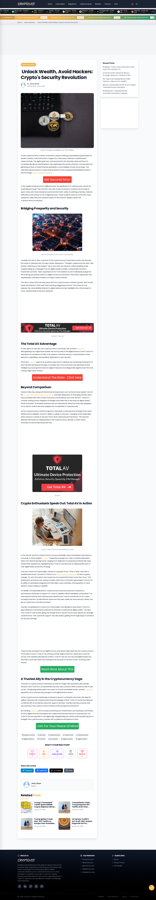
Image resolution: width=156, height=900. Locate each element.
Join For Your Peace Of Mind (57, 726)
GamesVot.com (87, 872)
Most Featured (29, 22)
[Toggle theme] (132, 4)
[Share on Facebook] (41, 770)
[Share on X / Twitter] (56, 770)
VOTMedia (117, 866)
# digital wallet (81, 739)
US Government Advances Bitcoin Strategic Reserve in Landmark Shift (117, 74)
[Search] (136, 4)
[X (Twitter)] (31, 886)
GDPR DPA (101, 896)
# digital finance (28, 739)
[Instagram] (36, 886)
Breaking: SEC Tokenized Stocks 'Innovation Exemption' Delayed (115, 92)
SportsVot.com (87, 866)
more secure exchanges (42, 173)
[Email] (42, 886)
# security (41, 735)
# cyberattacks (54, 735)
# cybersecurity (82, 735)
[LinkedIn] (25, 886)
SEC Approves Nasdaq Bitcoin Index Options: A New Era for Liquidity (116, 80)
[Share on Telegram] (27, 770)
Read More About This (57, 669)
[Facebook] (19, 886)
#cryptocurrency (28, 735)
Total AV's (89, 689)
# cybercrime (68, 735)
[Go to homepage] (26, 4)
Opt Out (124, 896)
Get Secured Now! (57, 179)
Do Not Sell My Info (113, 896)
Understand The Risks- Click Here (57, 377)
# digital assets (67, 739)
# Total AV (41, 739)
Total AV (80, 348)
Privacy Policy (118, 862)
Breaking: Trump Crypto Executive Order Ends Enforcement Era (119, 68)
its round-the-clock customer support (38, 395)
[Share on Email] (69, 770)
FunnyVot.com (87, 859)
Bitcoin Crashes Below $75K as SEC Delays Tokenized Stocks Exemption (119, 86)
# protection (53, 739)
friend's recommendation (66, 574)
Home (20, 22)
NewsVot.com (86, 862)
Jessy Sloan (34, 84)
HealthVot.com (87, 869)
